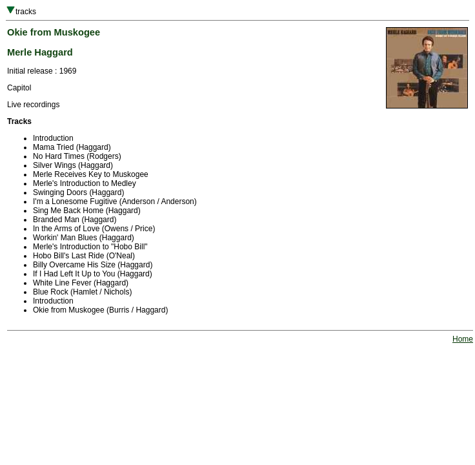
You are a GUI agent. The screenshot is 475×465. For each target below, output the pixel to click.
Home (462, 339)
